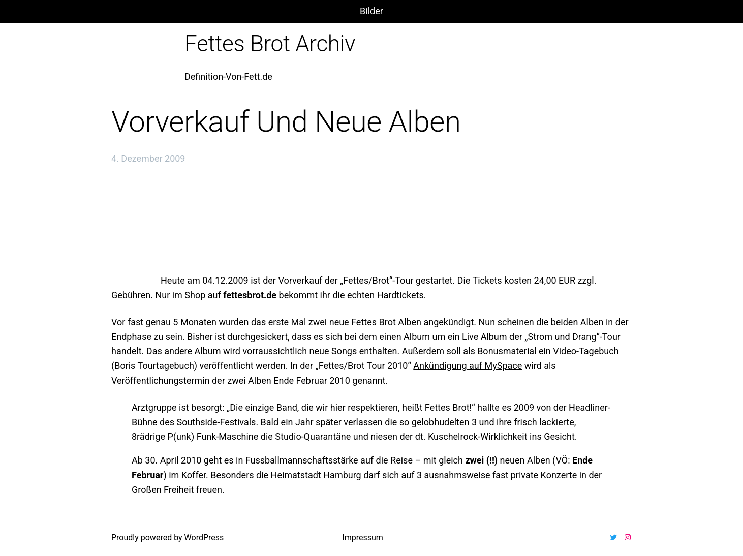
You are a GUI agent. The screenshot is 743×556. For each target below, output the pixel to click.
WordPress (204, 537)
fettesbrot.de (249, 295)
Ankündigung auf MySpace (467, 365)
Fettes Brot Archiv (269, 43)
